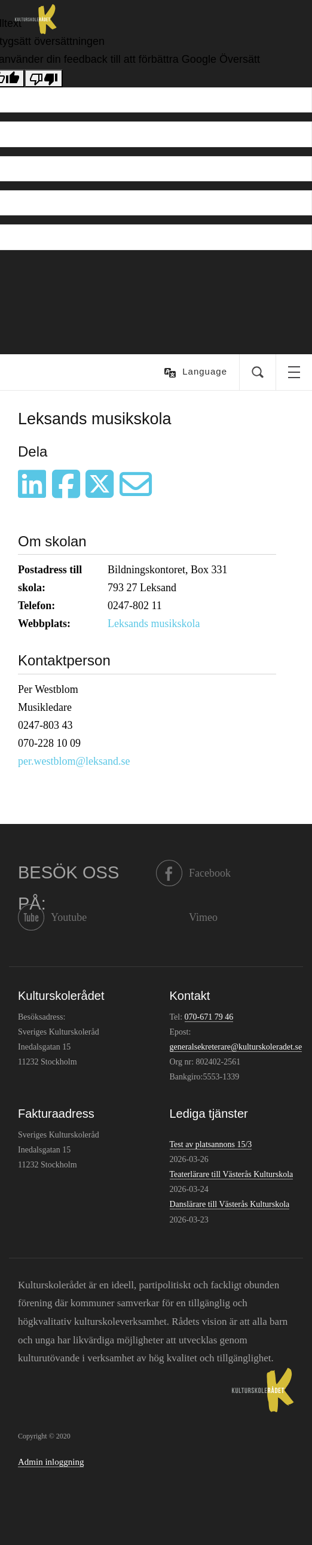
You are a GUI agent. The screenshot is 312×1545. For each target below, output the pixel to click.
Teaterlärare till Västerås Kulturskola (231, 1174)
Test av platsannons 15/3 (211, 1144)
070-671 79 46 (209, 1016)
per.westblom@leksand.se (74, 761)
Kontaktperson (64, 660)
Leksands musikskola (154, 623)
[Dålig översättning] (44, 78)
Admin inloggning (51, 1462)
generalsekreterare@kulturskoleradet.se (236, 1046)
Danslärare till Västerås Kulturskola (230, 1204)
